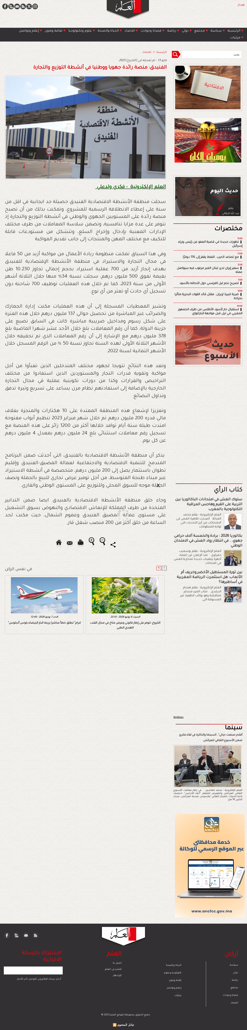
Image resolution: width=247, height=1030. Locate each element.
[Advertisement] (117, 514)
